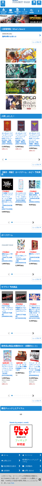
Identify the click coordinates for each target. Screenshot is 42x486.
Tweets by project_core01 (19, 422)
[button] (3, 3)
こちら (12, 483)
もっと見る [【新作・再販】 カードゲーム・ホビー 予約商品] (36, 227)
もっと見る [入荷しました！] (36, 164)
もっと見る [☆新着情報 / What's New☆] (36, 42)
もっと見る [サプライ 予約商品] (36, 338)
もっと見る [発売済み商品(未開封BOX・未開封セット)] (36, 401)
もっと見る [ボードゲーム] (36, 279)
